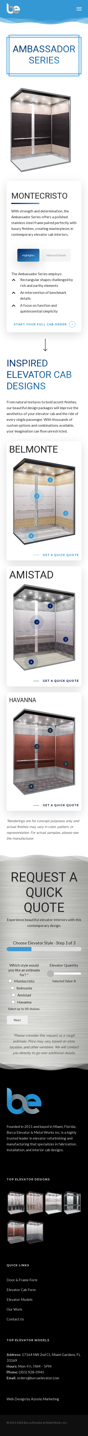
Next (17, 1020)
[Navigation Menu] (79, 8)
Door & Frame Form (22, 1280)
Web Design (16, 1399)
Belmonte (24, 988)
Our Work (14, 1309)
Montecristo (24, 981)
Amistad (24, 995)
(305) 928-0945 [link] (31, 1372)
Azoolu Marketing (45, 1399)
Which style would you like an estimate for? (24, 970)
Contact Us (15, 1319)
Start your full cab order (40, 324)
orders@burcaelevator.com (38, 1378)
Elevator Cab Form (21, 1290)
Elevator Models (20, 1299)
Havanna (24, 1002)
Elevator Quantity (64, 965)
